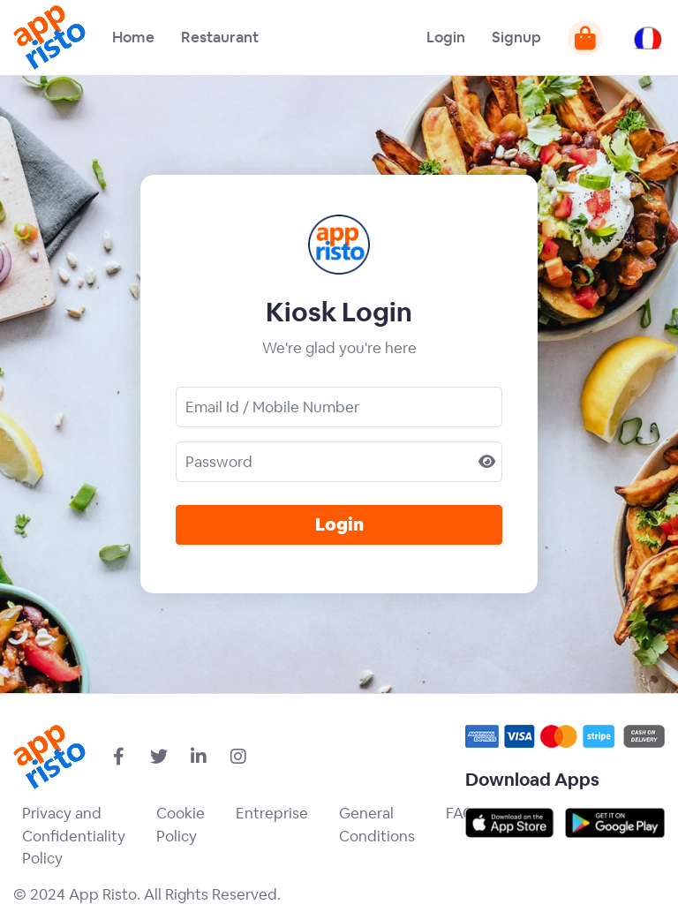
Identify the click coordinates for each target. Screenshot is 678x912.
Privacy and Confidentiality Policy (73, 835)
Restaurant (220, 37)
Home (133, 37)
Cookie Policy (180, 824)
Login (445, 37)
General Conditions (377, 824)
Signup (516, 37)
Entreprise (272, 813)
